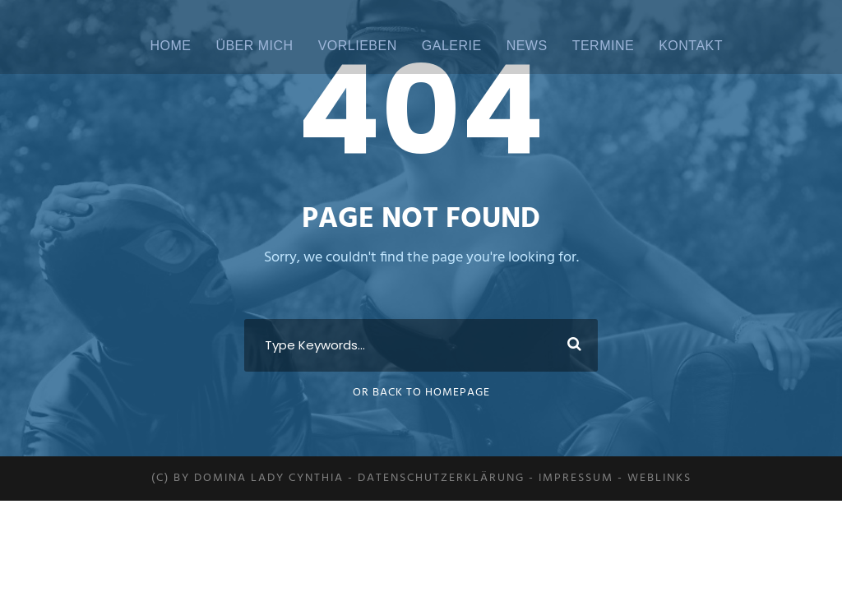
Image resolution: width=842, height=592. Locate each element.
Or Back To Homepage (421, 392)
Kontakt (691, 46)
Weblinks (659, 478)
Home (170, 46)
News (527, 46)
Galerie (452, 46)
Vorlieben (357, 46)
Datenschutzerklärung (441, 478)
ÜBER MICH (254, 46)
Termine (603, 46)
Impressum (576, 478)
